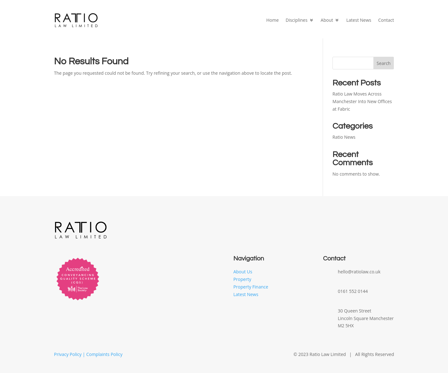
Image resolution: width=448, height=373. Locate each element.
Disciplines (296, 20)
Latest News (358, 20)
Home (272, 20)
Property (242, 279)
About (327, 20)
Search (383, 63)
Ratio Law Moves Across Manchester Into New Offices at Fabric (362, 101)
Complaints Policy (104, 354)
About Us (242, 272)
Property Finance (250, 287)
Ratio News (343, 137)
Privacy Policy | (70, 354)
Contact (386, 20)
